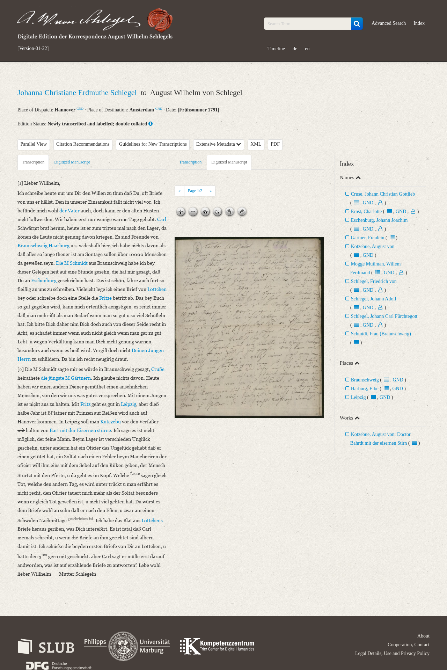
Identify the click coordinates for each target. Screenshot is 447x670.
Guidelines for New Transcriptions (153, 144)
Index (419, 23)
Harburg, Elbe (365, 388)
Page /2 (195, 190)
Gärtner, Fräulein (367, 237)
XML (255, 144)
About (423, 636)
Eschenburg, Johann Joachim (379, 220)
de (295, 48)
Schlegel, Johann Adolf (373, 298)
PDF (275, 144)
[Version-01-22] (33, 48)
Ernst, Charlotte (366, 211)
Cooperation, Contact (409, 644)
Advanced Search (389, 23)
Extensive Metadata (218, 144)
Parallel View (34, 144)
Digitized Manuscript (72, 162)
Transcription (33, 162)
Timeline (276, 48)
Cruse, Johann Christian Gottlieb (383, 194)
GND (79, 108)
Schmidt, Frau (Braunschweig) (381, 333)
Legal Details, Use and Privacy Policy (392, 653)
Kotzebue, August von (373, 246)
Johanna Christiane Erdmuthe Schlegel (78, 92)
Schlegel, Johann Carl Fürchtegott (384, 316)
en (307, 48)
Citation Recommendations (83, 144)
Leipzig (358, 397)
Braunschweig (365, 380)
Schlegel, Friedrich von (374, 281)
